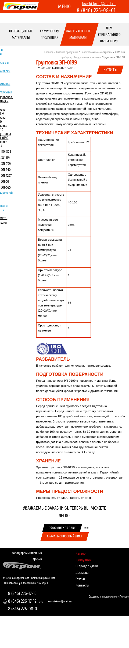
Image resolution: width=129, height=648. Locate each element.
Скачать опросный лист (64, 536)
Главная (48, 52)
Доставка (82, 573)
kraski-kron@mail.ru (99, 4)
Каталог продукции (67, 52)
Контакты (82, 585)
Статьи (80, 579)
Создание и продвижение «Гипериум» (107, 596)
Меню (64, 6)
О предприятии (87, 566)
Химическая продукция (49, 34)
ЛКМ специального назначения (109, 34)
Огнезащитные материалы (21, 34)
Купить (110, 69)
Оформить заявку (62, 528)
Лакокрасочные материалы (78, 34)
